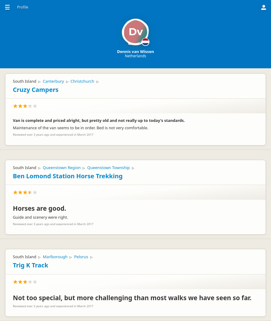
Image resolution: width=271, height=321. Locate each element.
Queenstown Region (62, 167)
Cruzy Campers (35, 89)
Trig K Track (30, 265)
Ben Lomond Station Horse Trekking (67, 176)
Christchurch (82, 81)
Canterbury (53, 81)
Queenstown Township (108, 167)
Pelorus (81, 256)
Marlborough (55, 256)
